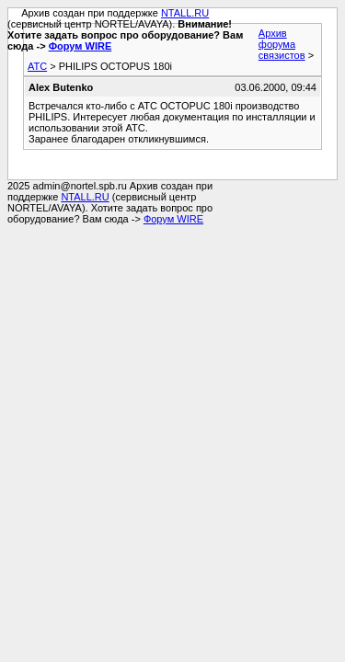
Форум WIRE (80, 45)
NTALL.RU (185, 12)
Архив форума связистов (282, 44)
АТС (37, 66)
